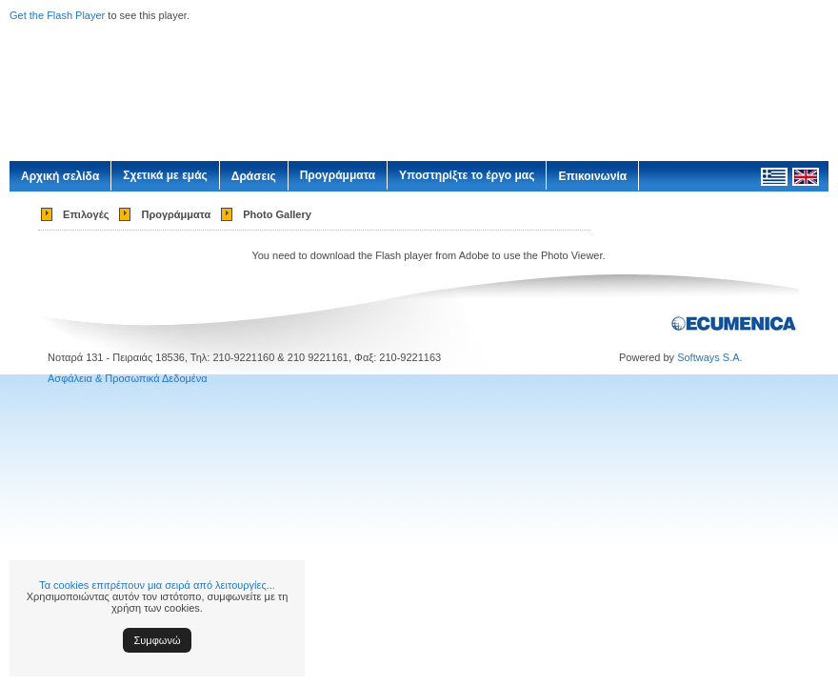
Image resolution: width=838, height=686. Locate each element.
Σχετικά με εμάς (165, 175)
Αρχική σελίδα (60, 176)
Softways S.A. (709, 357)
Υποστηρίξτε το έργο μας (466, 175)
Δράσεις (253, 176)
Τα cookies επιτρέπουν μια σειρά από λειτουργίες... (157, 585)
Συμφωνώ (157, 640)
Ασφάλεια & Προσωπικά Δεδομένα (128, 378)
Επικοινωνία (592, 176)
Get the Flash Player (57, 15)
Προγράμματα (337, 175)
